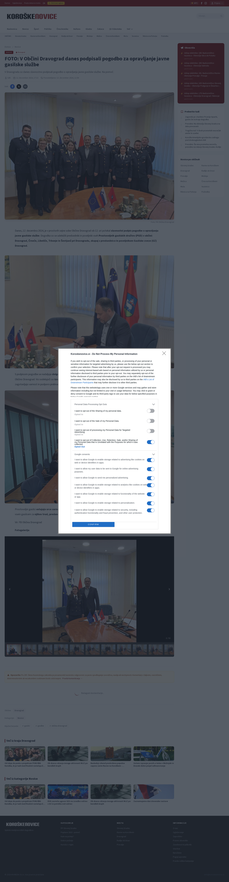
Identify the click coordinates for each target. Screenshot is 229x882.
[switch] (151, 411)
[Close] (165, 354)
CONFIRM (93, 524)
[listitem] (114, 404)
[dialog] (114, 441)
